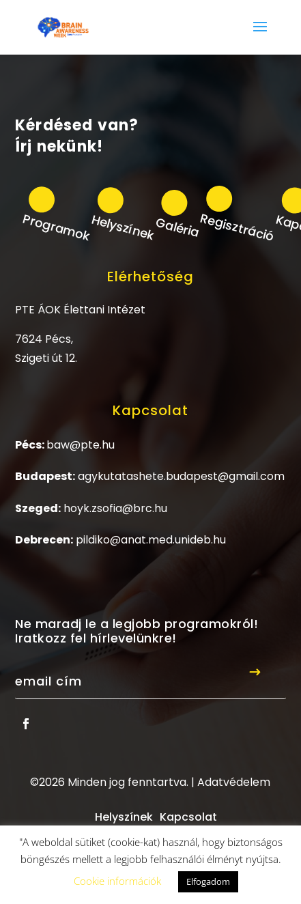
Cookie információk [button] (117, 881)
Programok (56, 227)
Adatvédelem (233, 782)
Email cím (48, 681)
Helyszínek (123, 226)
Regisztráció (237, 227)
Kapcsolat (188, 817)
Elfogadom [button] (208, 881)
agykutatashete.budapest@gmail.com (181, 476)
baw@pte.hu (80, 445)
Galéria (177, 227)
